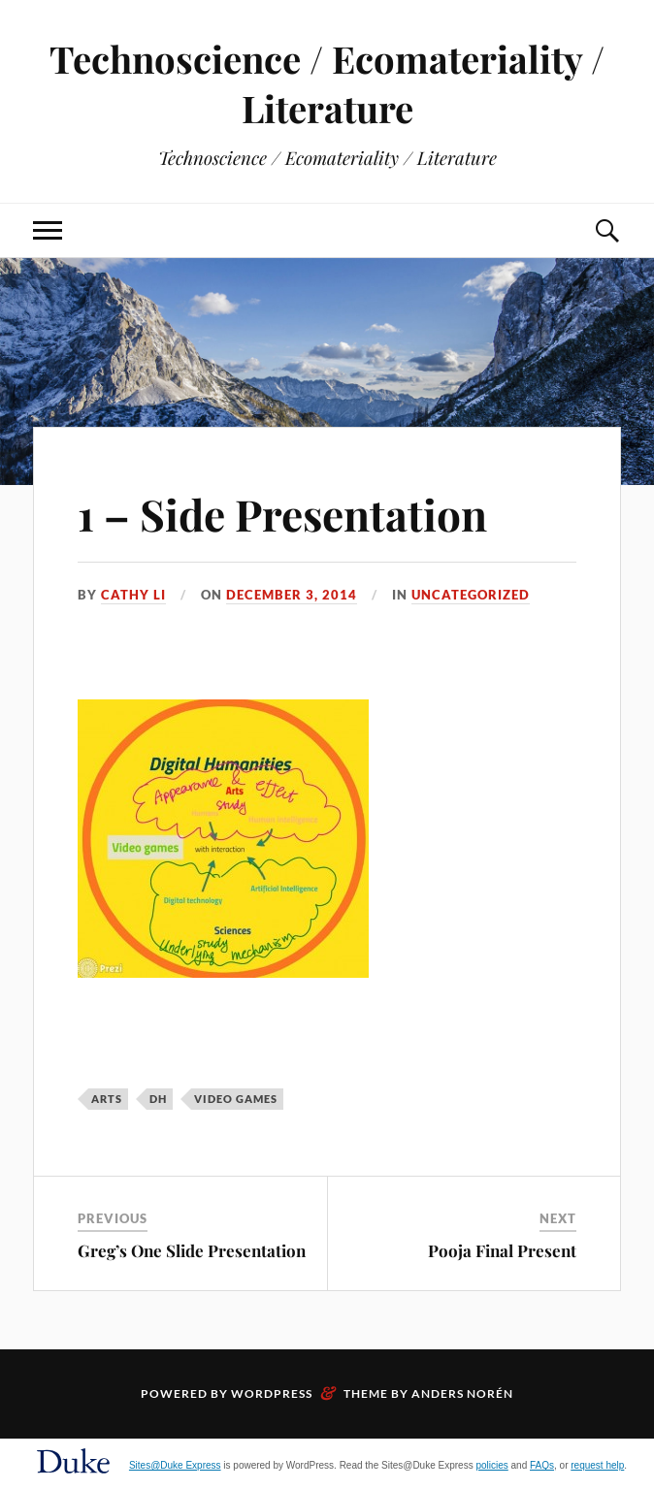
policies (491, 1465)
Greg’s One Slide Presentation (192, 1250)
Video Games (236, 1098)
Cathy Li (133, 594)
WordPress (271, 1393)
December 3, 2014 (291, 594)
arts (106, 1098)
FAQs (542, 1465)
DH (158, 1098)
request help (597, 1465)
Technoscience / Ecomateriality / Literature (327, 83)
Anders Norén (462, 1393)
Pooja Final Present (502, 1250)
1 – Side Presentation (282, 513)
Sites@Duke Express (175, 1465)
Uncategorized (470, 594)
